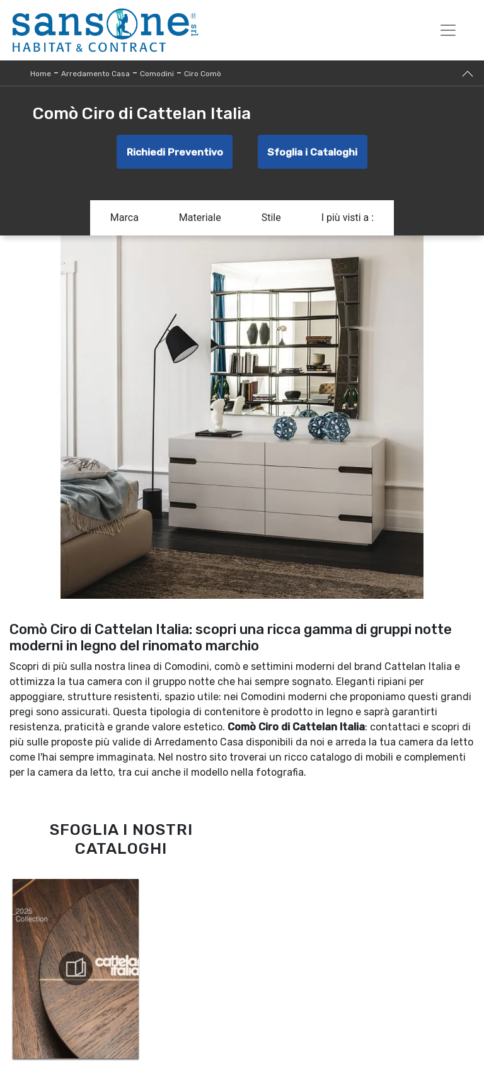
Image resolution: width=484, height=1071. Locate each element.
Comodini (157, 73)
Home (40, 73)
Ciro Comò (202, 73)
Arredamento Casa (95, 73)
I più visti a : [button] (347, 221)
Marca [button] (124, 221)
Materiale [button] (200, 221)
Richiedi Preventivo (172, 153)
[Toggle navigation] (448, 30)
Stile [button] (271, 221)
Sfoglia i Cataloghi (314, 153)
